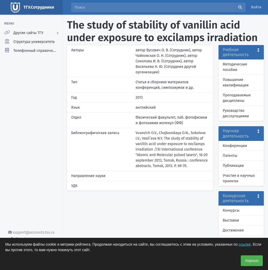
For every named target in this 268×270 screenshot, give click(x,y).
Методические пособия (235, 67)
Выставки (231, 220)
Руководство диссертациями (236, 113)
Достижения (233, 230)
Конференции (235, 146)
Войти (256, 7)
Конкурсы (231, 210)
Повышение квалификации (236, 82)
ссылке (245, 244)
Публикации (233, 165)
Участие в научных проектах (239, 178)
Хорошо (252, 260)
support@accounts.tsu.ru (31, 232)
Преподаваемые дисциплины (237, 98)
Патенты (230, 155)
